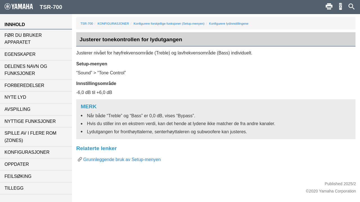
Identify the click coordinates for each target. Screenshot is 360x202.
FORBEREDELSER (24, 85)
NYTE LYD (15, 97)
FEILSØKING (18, 176)
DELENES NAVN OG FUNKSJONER (25, 70)
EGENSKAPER (19, 54)
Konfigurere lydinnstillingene (228, 23)
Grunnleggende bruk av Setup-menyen (122, 159)
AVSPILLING (17, 109)
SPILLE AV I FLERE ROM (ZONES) (30, 137)
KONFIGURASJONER (27, 152)
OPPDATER (16, 164)
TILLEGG (14, 188)
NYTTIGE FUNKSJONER (30, 121)
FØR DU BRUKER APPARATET (23, 39)
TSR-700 (86, 23)
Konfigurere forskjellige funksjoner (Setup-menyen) (169, 23)
